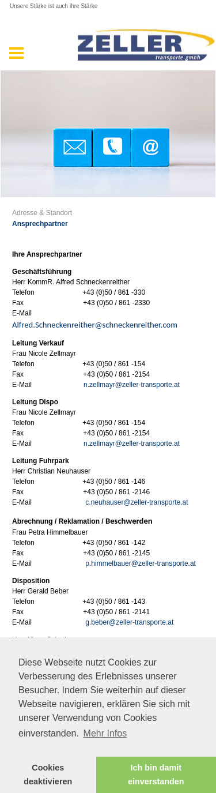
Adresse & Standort (42, 213)
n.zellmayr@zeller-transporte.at (132, 385)
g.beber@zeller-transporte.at (129, 622)
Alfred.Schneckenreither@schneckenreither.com (94, 325)
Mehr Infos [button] (105, 733)
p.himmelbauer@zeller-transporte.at (140, 563)
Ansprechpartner (40, 224)
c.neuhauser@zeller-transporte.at (136, 502)
